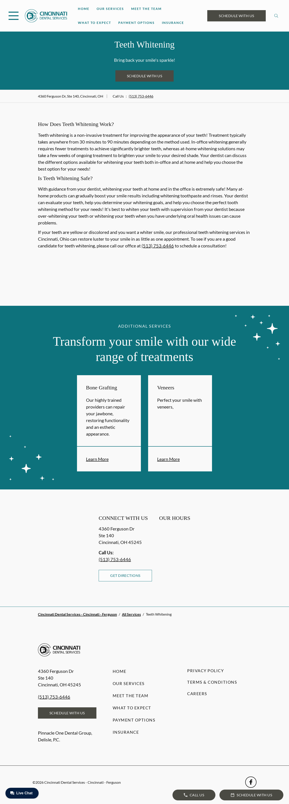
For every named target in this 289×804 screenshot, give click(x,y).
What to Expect (94, 23)
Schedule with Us (236, 16)
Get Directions (125, 575)
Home (83, 9)
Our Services (110, 9)
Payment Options (136, 23)
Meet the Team (146, 9)
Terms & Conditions (212, 682)
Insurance (173, 23)
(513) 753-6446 (141, 96)
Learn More (97, 459)
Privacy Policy (205, 670)
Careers (197, 693)
